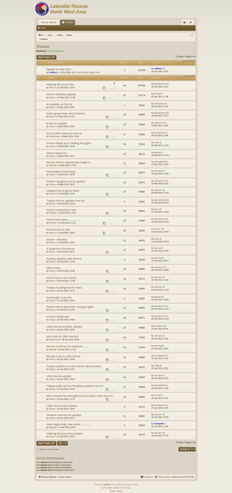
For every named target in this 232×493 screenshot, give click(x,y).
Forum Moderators (55, 47)
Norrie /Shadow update (61, 90)
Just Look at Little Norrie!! (62, 332)
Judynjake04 (159, 158)
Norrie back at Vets (58, 225)
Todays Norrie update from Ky (65, 197)
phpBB (106, 481)
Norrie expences (56, 149)
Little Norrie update (58, 372)
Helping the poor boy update (64, 429)
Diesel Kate (54, 132)
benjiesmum (159, 129)
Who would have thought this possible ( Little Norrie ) (79, 392)
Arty (109, 484)
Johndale (158, 167)
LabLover (158, 186)
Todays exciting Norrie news (64, 283)
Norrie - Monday (56, 235)
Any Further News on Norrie (64, 129)
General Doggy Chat (90, 68)
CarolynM (158, 420)
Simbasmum (159, 177)
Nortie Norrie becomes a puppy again (70, 303)
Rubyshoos (159, 322)
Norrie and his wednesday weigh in (68, 158)
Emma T (157, 225)
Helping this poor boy (60, 80)
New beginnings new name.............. (68, 420)
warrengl (158, 254)
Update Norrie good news (62, 187)
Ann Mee (158, 372)
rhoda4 (157, 391)
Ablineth (52, 161)
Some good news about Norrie (65, 109)
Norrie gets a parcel (58, 293)
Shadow (42, 42)
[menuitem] (184, 22)
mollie (156, 362)
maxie (156, 139)
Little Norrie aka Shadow (61, 402)
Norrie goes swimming (60, 167)
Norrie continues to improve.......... (67, 342)
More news (53, 264)
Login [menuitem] (191, 23)
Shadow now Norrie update (63, 411)
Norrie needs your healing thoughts (68, 139)
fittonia (157, 90)
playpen (157, 293)
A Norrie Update (56, 119)
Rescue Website (49, 22)
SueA (156, 205)
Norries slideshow (57, 313)
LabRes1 (53, 68)
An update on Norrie (59, 100)
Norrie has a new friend (61, 274)
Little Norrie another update (64, 323)
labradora (158, 429)
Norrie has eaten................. (63, 215)
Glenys (52, 84)
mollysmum (159, 100)
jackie (156, 235)
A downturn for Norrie (60, 245)
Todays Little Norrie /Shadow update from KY (74, 382)
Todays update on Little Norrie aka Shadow (73, 362)
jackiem (157, 149)
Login (43, 28)
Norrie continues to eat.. (61, 206)
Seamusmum (160, 215)
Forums (69, 22)
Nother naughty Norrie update (65, 177)
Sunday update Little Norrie (63, 255)
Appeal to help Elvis (58, 65)
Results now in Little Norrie (63, 352)
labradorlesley (160, 80)
